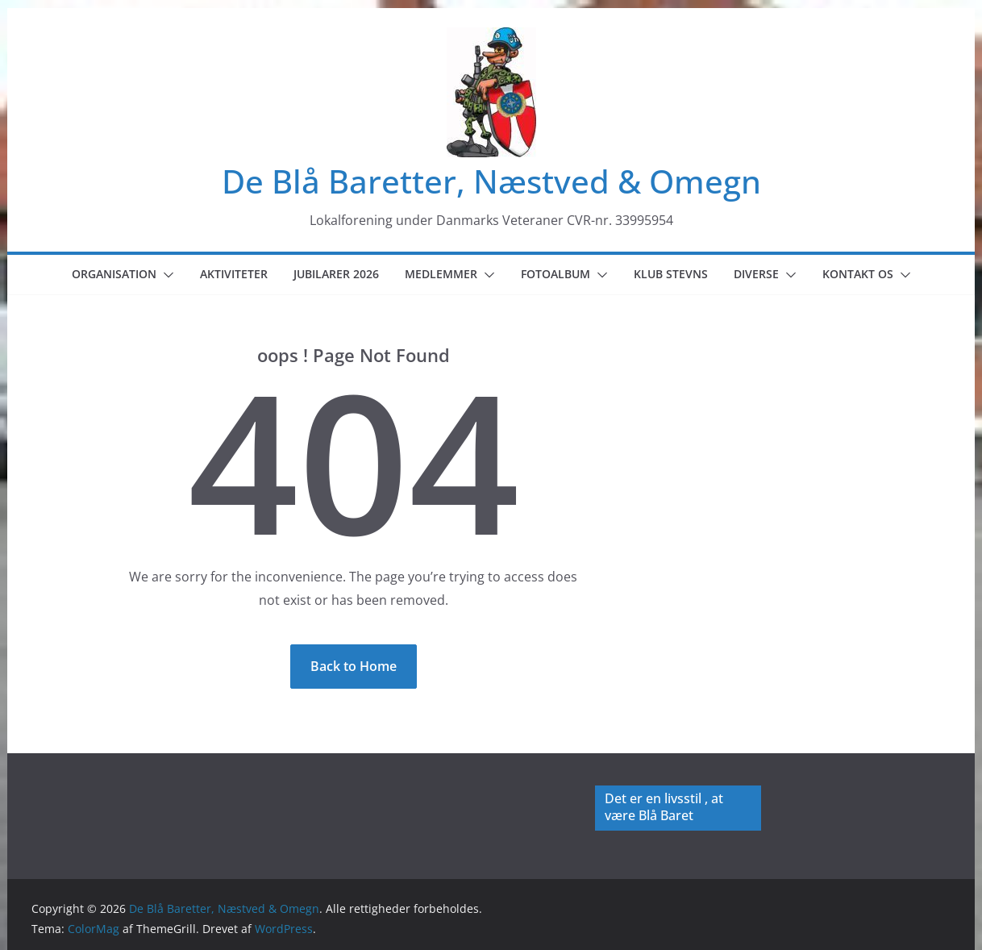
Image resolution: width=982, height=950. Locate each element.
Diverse (756, 273)
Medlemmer (441, 273)
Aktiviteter (234, 273)
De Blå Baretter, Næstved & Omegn (491, 181)
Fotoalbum (555, 273)
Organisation (114, 273)
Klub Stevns (671, 273)
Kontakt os (857, 273)
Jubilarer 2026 (336, 273)
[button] (165, 275)
